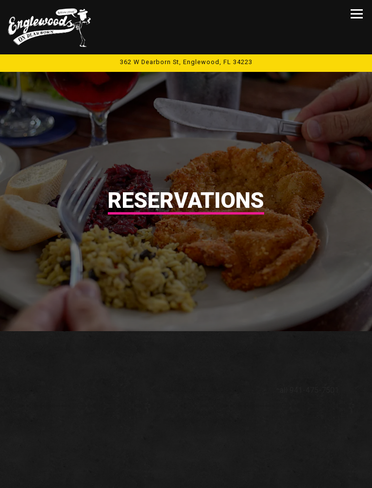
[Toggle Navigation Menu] (356, 14)
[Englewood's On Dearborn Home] (50, 27)
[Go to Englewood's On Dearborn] (186, 62)
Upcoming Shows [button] (186, 474)
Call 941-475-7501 (186, 446)
